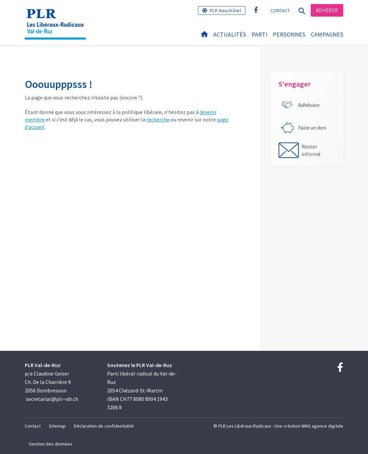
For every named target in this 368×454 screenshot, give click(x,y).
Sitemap (57, 426)
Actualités (229, 34)
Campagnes (327, 34)
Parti (259, 34)
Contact (280, 10)
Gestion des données (51, 444)
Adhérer (327, 10)
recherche (157, 119)
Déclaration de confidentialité (104, 426)
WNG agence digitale (322, 426)
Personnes (289, 34)
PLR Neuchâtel (225, 10)
